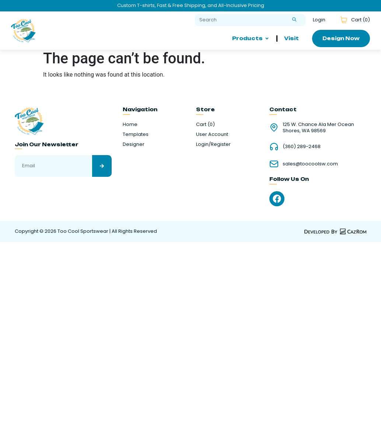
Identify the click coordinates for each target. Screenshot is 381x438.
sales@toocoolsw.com (310, 163)
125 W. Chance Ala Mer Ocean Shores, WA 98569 (318, 127)
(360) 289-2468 (302, 146)
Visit (291, 38)
